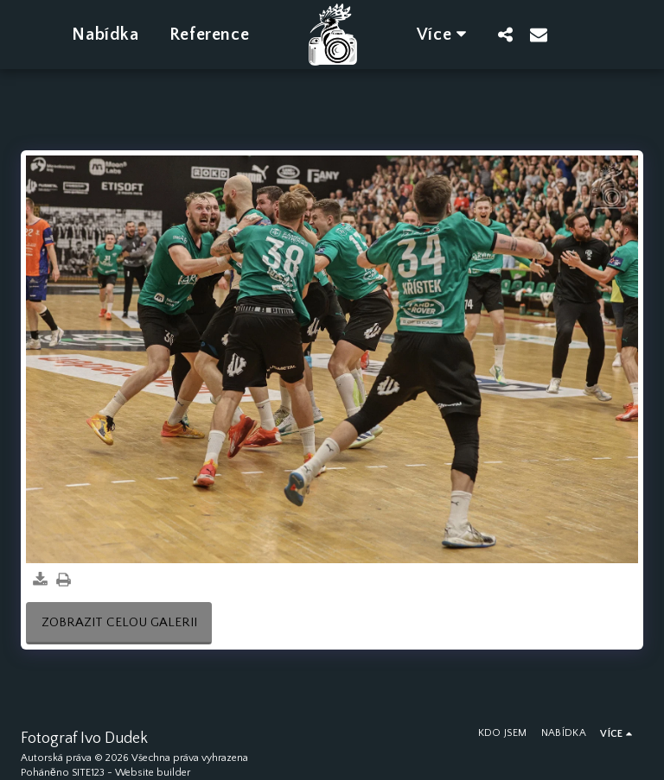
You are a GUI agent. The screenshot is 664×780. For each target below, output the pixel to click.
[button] (505, 34)
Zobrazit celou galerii (119, 622)
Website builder (152, 772)
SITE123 (88, 772)
